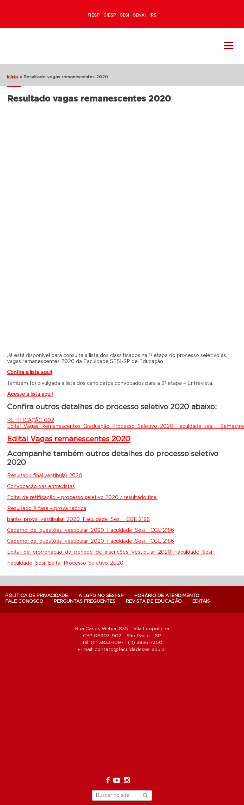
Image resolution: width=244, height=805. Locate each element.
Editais (201, 601)
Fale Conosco (24, 601)
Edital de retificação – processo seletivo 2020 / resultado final (82, 497)
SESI (124, 15)
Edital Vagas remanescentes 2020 (68, 439)
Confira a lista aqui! (29, 372)
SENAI (139, 15)
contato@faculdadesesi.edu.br (130, 649)
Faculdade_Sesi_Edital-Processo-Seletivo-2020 (65, 563)
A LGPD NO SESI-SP (101, 596)
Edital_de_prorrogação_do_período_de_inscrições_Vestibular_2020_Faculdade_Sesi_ (111, 552)
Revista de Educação (154, 601)
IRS (152, 15)
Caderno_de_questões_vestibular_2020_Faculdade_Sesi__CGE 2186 (90, 530)
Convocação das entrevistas (41, 486)
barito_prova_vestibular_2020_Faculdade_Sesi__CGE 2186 (78, 519)
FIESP (94, 15)
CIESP (109, 15)
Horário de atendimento (166, 596)
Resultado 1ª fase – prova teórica (46, 508)
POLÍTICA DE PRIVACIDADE (36, 596)
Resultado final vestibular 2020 (44, 475)
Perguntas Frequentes (84, 601)
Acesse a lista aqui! (30, 394)
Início (12, 77)
